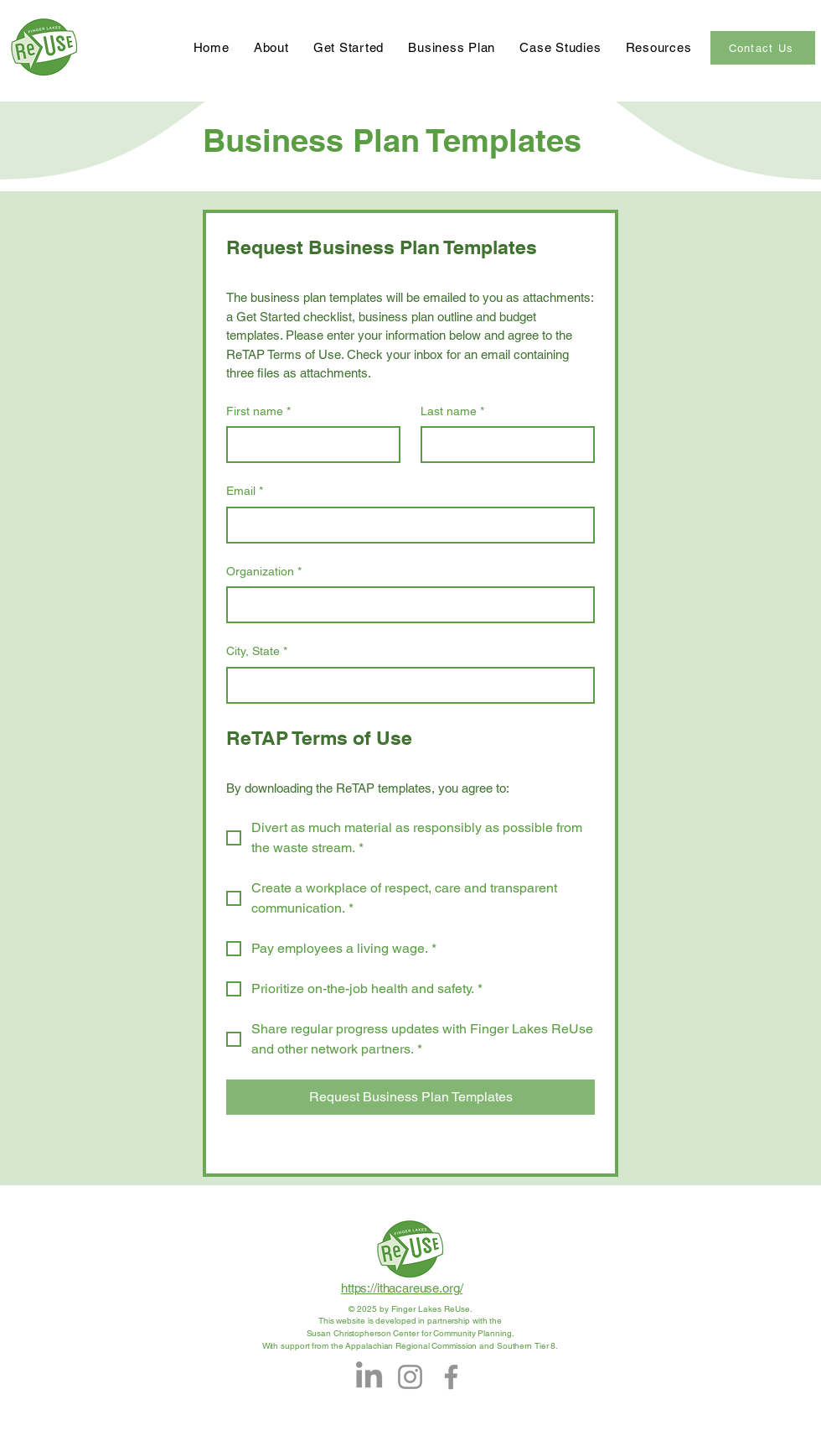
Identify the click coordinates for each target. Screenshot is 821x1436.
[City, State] (405, 685)
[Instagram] (410, 1377)
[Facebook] (451, 1377)
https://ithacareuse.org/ (401, 1288)
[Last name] (502, 444)
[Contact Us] (762, 48)
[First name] (308, 444)
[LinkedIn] (369, 1377)
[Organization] (405, 605)
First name (258, 411)
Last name (452, 411)
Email (244, 491)
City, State (256, 651)
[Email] (405, 525)
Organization (264, 572)
